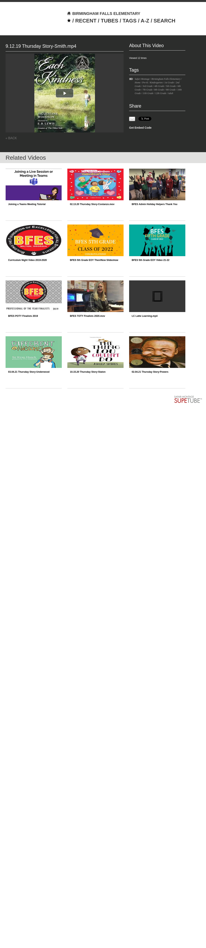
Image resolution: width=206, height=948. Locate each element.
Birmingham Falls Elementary (165, 79)
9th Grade (171, 89)
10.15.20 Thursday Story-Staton (87, 371)
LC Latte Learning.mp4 (145, 316)
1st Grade (169, 82)
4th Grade (159, 86)
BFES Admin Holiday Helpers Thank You (154, 204)
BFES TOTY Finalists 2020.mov (87, 316)
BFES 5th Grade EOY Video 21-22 (150, 260)
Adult (170, 93)
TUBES (109, 21)
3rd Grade (148, 86)
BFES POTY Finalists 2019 (23, 316)
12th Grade (160, 93)
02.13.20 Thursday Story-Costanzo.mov (92, 204)
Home (137, 82)
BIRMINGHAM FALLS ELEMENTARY (103, 13)
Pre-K (145, 82)
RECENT (86, 21)
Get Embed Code (140, 127)
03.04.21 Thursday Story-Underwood (28, 371)
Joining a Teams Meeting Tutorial (26, 204)
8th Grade (159, 89)
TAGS (129, 21)
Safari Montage (142, 79)
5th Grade (171, 86)
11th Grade (148, 93)
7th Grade (147, 89)
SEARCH (164, 21)
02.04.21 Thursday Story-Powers (150, 371)
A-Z (145, 21)
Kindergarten (156, 82)
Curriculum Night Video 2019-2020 (27, 260)
